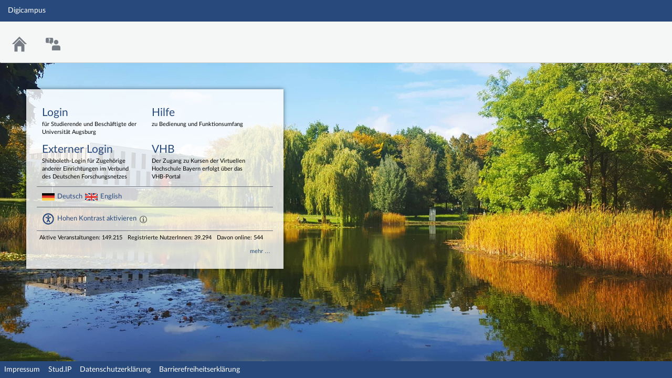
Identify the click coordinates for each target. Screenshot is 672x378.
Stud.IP (59, 369)
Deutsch (69, 196)
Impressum (22, 369)
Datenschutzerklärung (115, 369)
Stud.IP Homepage (631, 35)
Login (89, 121)
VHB (199, 162)
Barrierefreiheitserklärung (199, 369)
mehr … (260, 251)
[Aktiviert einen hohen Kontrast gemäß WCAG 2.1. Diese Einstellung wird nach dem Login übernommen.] (143, 219)
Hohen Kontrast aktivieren (96, 218)
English (111, 196)
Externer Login (89, 162)
